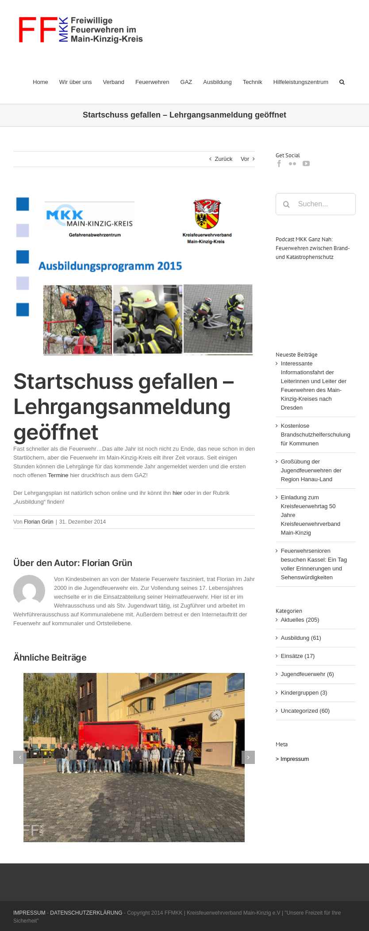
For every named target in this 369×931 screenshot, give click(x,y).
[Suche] (287, 204)
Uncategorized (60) (305, 710)
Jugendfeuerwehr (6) (307, 674)
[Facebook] (279, 163)
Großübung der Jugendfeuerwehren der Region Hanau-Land (311, 470)
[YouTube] (306, 163)
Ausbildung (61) (301, 638)
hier (177, 493)
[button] (342, 82)
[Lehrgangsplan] (134, 274)
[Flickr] (292, 163)
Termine (58, 475)
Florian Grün (39, 522)
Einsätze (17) (298, 656)
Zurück (224, 159)
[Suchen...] (316, 204)
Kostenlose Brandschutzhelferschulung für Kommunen (315, 434)
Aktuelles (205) (300, 619)
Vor (245, 159)
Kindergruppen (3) (304, 692)
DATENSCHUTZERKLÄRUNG (86, 913)
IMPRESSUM (29, 913)
